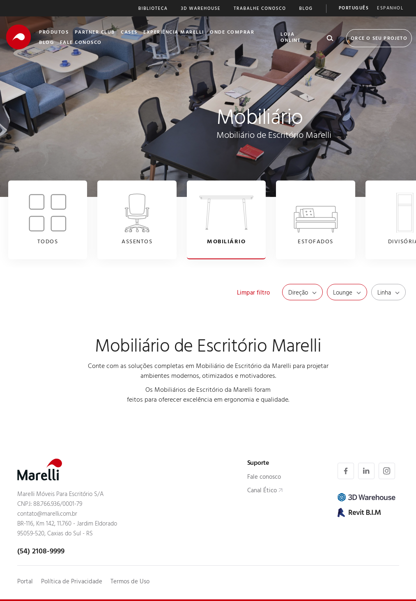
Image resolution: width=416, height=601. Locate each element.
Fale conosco (264, 478)
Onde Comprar (232, 32)
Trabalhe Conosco (260, 9)
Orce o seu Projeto (379, 38)
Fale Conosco (81, 43)
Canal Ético (262, 491)
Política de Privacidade (71, 582)
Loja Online (290, 38)
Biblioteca (153, 9)
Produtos (54, 32)
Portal (25, 582)
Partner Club (95, 32)
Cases (129, 32)
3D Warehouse (201, 9)
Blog (306, 9)
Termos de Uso (129, 582)
